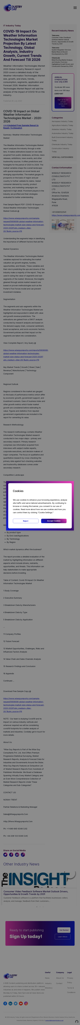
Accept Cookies (53, 521)
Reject (25, 521)
